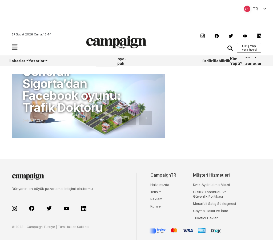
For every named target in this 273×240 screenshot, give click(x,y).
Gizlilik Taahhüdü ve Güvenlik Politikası (210, 194)
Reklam (156, 199)
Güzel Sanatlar (253, 61)
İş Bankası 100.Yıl (159, 61)
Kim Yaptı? (236, 61)
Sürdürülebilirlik (215, 61)
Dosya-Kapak (119, 61)
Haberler (17, 61)
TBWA (175, 61)
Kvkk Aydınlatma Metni (211, 184)
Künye (155, 206)
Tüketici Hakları (206, 218)
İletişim (156, 192)
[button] (15, 47)
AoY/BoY (55, 61)
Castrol (81, 61)
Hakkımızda (159, 184)
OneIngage (190, 61)
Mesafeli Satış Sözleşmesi (214, 203)
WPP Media (102, 61)
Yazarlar (37, 61)
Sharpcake (141, 61)
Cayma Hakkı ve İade (210, 211)
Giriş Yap (249, 46)
